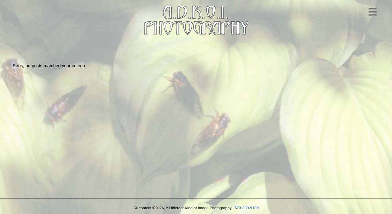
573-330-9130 (247, 208)
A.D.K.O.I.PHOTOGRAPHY (196, 22)
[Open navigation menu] (372, 12)
